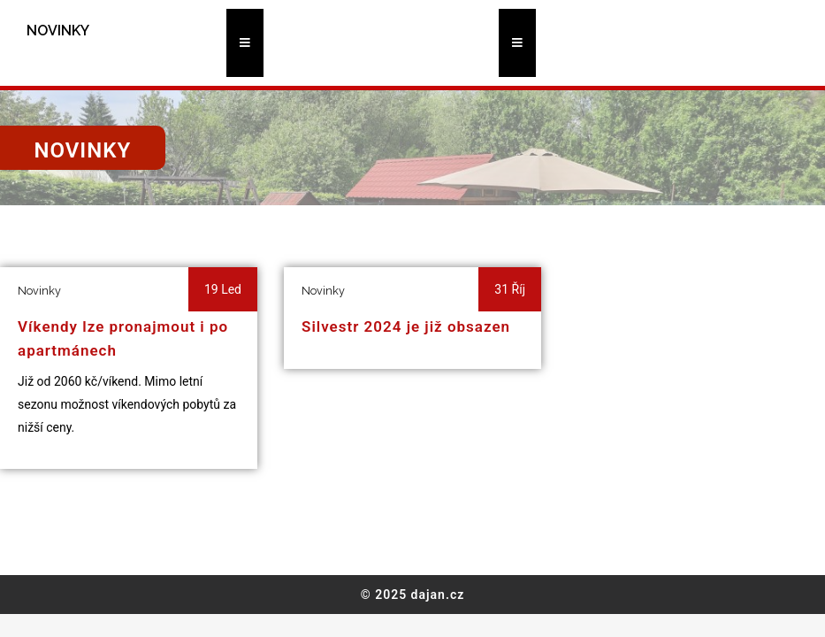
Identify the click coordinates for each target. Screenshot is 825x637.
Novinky (39, 291)
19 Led (222, 289)
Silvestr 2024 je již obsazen (406, 326)
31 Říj (509, 289)
